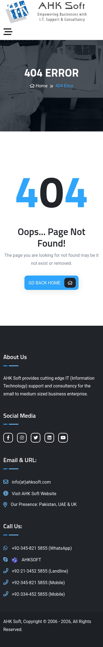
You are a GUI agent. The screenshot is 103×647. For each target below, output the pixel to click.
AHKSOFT (22, 559)
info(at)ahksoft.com (27, 482)
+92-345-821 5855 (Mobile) (34, 582)
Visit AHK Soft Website (29, 493)
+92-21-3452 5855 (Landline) (35, 571)
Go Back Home (52, 283)
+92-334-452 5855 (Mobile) (34, 594)
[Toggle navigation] (9, 32)
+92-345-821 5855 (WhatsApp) (37, 548)
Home (39, 85)
